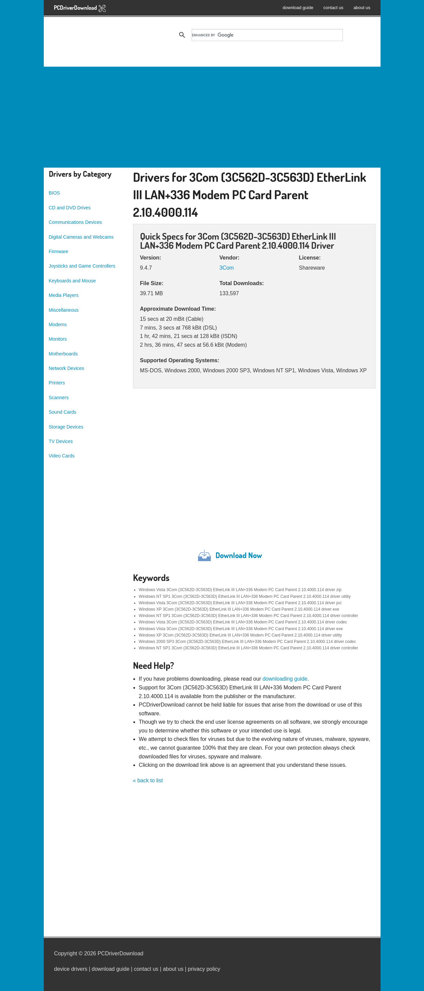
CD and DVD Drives (70, 207)
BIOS (54, 193)
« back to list (148, 780)
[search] (267, 35)
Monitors (58, 339)
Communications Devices (75, 222)
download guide (298, 7)
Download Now (239, 555)
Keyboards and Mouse (72, 280)
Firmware (58, 251)
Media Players (64, 295)
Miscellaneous (64, 310)
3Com (226, 268)
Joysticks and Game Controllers (82, 266)
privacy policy (204, 969)
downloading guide (284, 679)
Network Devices (66, 368)
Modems (58, 324)
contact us (333, 7)
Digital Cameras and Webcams (81, 237)
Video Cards (62, 455)
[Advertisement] (212, 117)
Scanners (59, 397)
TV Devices (61, 441)
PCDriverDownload (80, 8)
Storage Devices (66, 427)
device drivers (71, 969)
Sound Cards (62, 412)
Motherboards (63, 353)
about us (362, 7)
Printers (57, 382)
